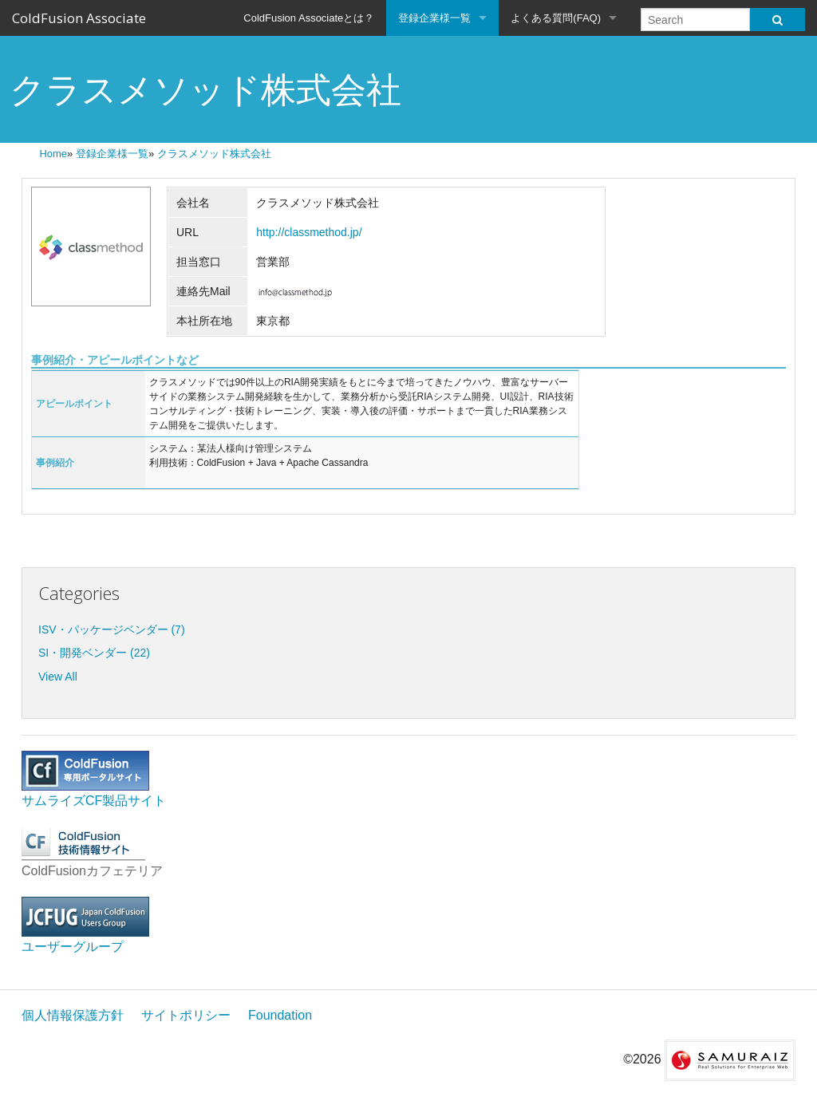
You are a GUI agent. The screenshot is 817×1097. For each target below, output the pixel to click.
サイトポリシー (186, 1015)
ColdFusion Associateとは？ (308, 18)
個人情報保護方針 (73, 1015)
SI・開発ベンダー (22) (94, 652)
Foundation (280, 1015)
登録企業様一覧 (434, 18)
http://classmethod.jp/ (308, 232)
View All (57, 676)
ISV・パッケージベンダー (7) (111, 629)
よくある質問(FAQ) (556, 18)
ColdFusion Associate (79, 18)
